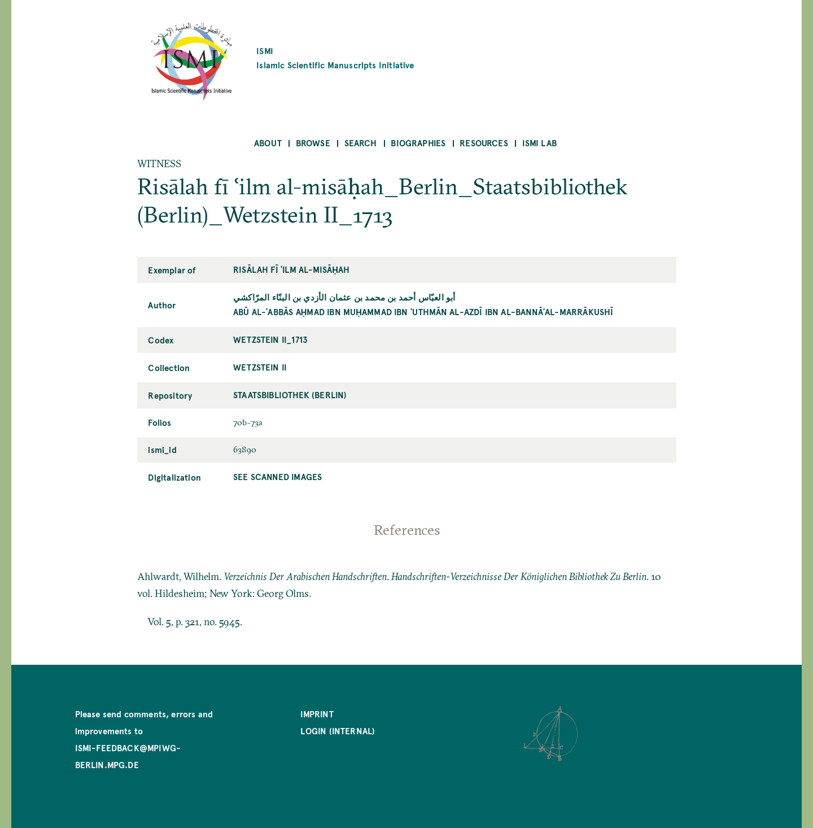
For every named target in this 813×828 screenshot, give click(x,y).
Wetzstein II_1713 (270, 339)
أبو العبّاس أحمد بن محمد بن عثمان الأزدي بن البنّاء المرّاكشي (344, 297)
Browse (313, 143)
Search (360, 143)
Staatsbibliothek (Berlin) (290, 394)
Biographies (418, 143)
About (268, 143)
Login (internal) (337, 731)
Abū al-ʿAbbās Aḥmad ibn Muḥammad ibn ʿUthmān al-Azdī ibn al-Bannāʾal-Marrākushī (423, 311)
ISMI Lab (539, 143)
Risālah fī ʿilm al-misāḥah (291, 269)
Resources (484, 143)
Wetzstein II (260, 367)
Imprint (316, 714)
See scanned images (277, 476)
